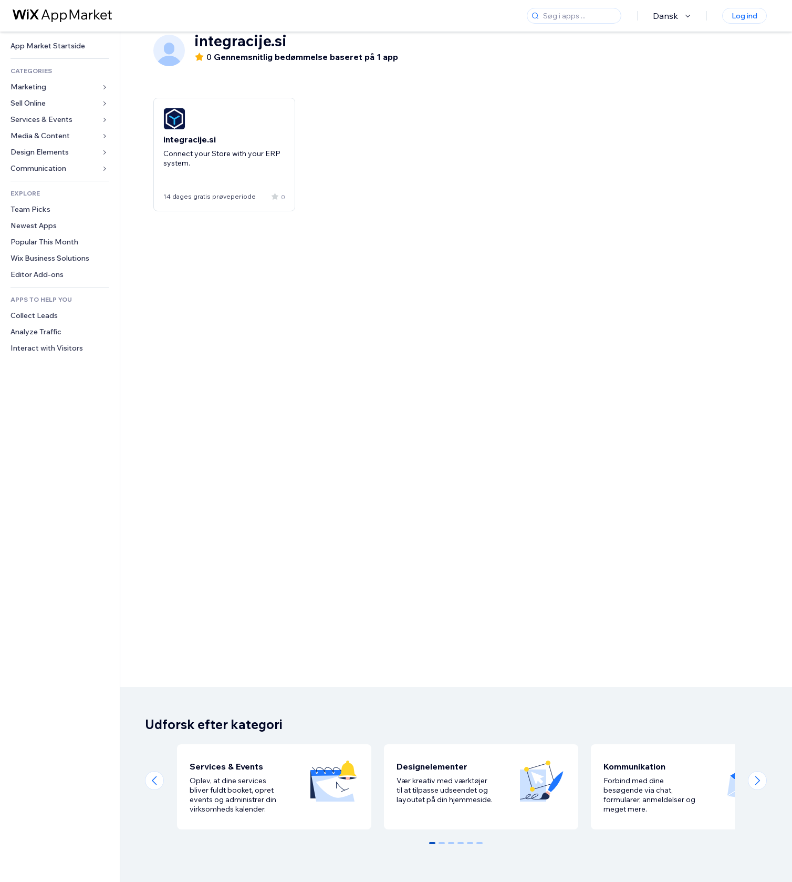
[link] (60, 46)
